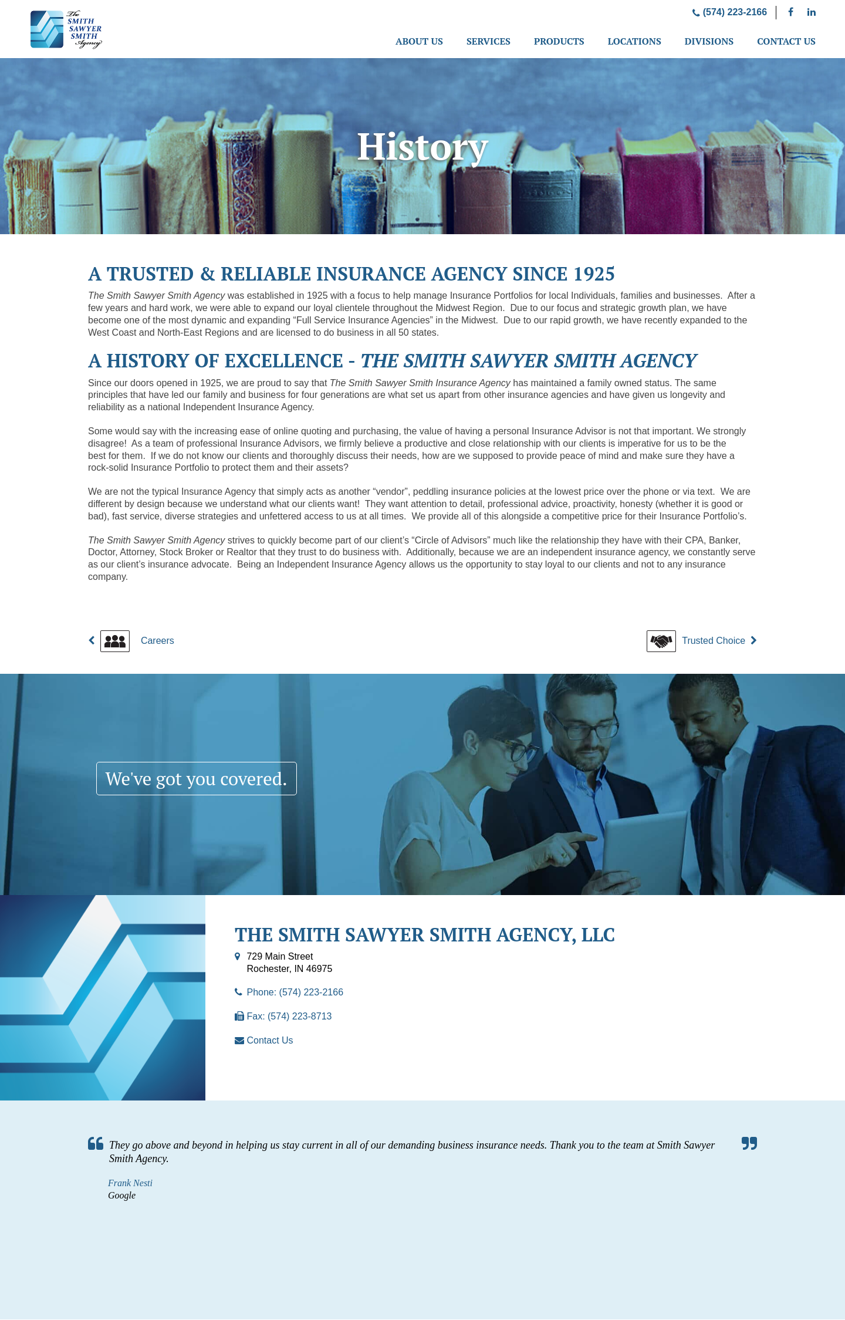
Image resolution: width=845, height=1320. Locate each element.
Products (559, 41)
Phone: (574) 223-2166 (294, 993)
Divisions (709, 41)
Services (489, 41)
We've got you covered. (200, 779)
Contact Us (786, 41)
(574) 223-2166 (729, 12)
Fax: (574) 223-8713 (289, 1017)
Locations (634, 41)
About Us (419, 41)
